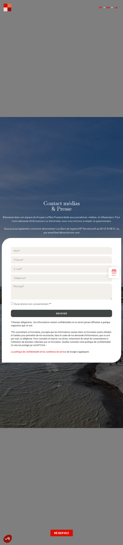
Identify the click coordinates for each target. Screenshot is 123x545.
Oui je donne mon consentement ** (32, 303)
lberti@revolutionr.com (67, 232)
